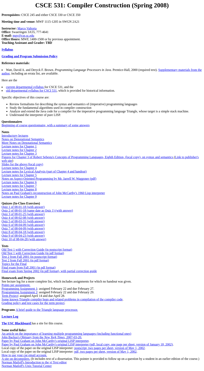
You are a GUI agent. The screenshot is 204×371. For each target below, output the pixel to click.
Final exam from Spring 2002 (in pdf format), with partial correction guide (49, 271)
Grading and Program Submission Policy (30, 56)
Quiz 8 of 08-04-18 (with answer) (23, 232)
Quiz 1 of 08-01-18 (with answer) (23, 207)
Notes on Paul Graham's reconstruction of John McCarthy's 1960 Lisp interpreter (53, 193)
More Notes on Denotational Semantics (27, 142)
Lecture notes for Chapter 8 (19, 189)
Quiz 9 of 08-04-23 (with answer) (23, 235)
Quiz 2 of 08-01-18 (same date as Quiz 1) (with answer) (37, 210)
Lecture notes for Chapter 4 (19, 168)
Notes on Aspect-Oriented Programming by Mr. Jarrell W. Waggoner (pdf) (49, 178)
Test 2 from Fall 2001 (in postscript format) (29, 256)
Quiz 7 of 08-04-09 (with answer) (23, 228)
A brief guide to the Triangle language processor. (47, 309)
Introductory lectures (15, 135)
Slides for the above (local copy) (22, 164)
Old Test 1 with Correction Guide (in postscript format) (37, 249)
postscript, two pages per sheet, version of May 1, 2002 (109, 348)
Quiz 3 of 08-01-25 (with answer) (23, 214)
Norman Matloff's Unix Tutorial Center (27, 366)
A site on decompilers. (16, 358)
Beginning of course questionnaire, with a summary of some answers (46, 125)
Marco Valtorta (27, 28)
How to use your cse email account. (24, 355)
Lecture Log (10, 316)
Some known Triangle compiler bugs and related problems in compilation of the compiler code (62, 299)
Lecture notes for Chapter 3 (19, 153)
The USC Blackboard (17, 323)
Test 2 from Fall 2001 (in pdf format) (25, 260)
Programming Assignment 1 (19, 288)
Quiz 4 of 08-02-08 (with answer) (23, 217)
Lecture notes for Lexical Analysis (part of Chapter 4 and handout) (44, 171)
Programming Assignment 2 (19, 292)
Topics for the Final (14, 264)
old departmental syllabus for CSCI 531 (31, 90)
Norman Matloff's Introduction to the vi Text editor (34, 362)
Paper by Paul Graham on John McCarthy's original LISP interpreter (45, 341)
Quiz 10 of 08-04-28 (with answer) (24, 239)
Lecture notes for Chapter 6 (19, 182)
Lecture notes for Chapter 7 (19, 185)
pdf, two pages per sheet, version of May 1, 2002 (105, 351)
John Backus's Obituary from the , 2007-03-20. (42, 337)
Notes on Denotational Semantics (23, 139)
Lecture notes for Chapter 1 (19, 146)
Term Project (10, 295)
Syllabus (7, 49)
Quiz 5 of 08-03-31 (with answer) (23, 221)
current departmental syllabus (25, 87)
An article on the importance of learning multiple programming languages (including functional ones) (66, 333)
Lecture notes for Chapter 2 (19, 150)
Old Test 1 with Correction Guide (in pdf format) (33, 253)
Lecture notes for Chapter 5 (19, 175)
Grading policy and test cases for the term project (33, 303)
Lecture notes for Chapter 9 (19, 196)
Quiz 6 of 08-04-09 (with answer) (23, 225)
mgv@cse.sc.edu (23, 35)
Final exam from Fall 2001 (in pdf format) (29, 267)
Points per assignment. (16, 285)
